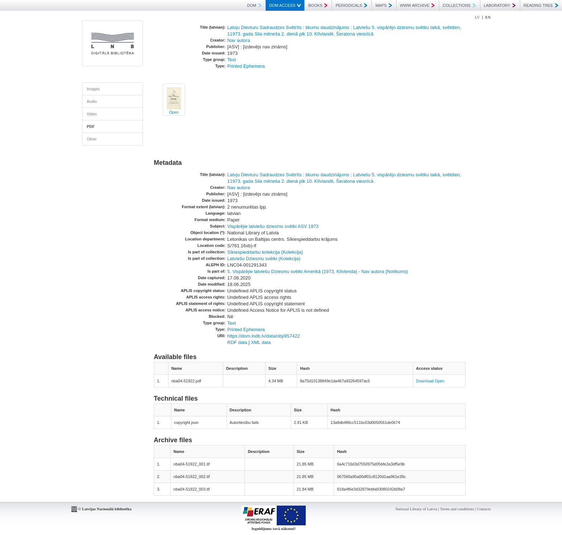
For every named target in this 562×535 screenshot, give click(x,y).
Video (92, 114)
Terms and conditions (457, 509)
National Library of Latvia (416, 509)
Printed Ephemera (246, 66)
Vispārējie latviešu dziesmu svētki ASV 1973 (273, 226)
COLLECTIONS (459, 5)
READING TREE (541, 5)
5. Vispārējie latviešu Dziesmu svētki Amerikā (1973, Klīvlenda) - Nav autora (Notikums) (317, 271)
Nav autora (238, 40)
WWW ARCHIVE (417, 5)
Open (174, 112)
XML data (261, 342)
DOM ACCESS (285, 5)
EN (488, 17)
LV (477, 17)
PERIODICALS (351, 5)
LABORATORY (500, 5)
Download (425, 381)
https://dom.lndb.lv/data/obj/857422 (263, 336)
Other (92, 139)
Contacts (484, 509)
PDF (91, 126)
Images (93, 89)
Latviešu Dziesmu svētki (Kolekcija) (263, 258)
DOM (254, 5)
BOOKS (318, 5)
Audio (92, 101)
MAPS (383, 5)
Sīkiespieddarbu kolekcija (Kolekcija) (265, 252)
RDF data (237, 342)
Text (231, 59)
